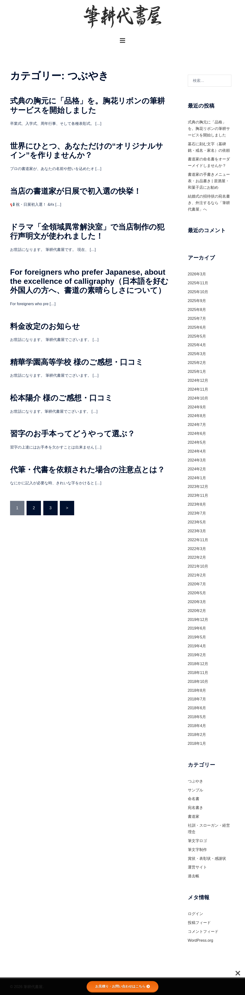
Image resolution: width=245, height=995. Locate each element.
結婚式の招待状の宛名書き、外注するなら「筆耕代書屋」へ (209, 202)
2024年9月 (197, 407)
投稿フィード (199, 923)
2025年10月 (198, 292)
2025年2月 (197, 363)
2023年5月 (197, 522)
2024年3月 (197, 460)
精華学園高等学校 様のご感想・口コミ (76, 362)
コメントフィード (203, 931)
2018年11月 (198, 673)
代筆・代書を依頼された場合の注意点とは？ (87, 469)
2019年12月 (198, 620)
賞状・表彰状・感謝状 (207, 858)
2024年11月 (198, 389)
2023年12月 (198, 487)
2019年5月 (197, 637)
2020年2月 (197, 611)
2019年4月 (197, 646)
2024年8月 (197, 416)
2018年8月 (197, 690)
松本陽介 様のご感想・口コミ (61, 398)
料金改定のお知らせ (45, 326)
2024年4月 (197, 451)
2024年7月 (197, 425)
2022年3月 (197, 549)
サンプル (195, 790)
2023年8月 (197, 504)
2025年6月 (197, 327)
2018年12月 (198, 664)
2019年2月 (197, 655)
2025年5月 (197, 336)
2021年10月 (198, 566)
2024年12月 (198, 380)
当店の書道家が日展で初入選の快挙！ (75, 191)
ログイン (195, 914)
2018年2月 (197, 735)
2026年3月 (197, 274)
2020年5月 (197, 593)
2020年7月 (197, 584)
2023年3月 (197, 531)
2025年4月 (197, 345)
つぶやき (195, 781)
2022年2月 (197, 557)
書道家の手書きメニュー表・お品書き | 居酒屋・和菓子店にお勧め (209, 180)
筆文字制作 (197, 850)
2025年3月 (197, 354)
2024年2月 (197, 469)
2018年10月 (198, 682)
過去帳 (193, 876)
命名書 (193, 799)
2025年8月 (197, 310)
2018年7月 (197, 699)
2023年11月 (198, 495)
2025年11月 (198, 283)
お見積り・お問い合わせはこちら (122, 986)
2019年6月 (197, 628)
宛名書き (195, 808)
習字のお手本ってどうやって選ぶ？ (72, 433)
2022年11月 (198, 540)
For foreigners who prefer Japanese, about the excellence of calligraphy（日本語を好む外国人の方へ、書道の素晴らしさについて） (89, 281)
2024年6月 (197, 433)
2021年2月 (197, 575)
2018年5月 (197, 717)
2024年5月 (197, 442)
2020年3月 (197, 602)
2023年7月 (197, 513)
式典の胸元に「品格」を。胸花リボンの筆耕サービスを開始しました (209, 128)
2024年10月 (198, 398)
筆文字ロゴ (197, 841)
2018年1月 (197, 743)
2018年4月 (197, 726)
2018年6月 (197, 708)
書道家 (193, 816)
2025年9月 (197, 301)
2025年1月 (197, 372)
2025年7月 (197, 318)
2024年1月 (197, 478)
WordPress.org (200, 940)
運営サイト (197, 867)
